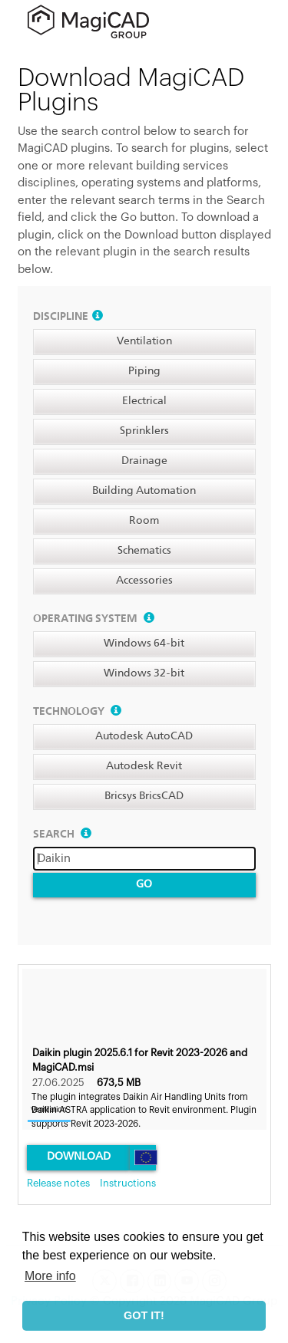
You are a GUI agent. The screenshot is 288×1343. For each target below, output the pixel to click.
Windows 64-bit (144, 643)
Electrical (144, 401)
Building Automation (144, 491)
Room (144, 520)
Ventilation (144, 341)
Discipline (68, 316)
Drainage (144, 461)
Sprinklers (144, 431)
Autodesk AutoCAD (144, 736)
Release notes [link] (58, 1183)
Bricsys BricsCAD (144, 796)
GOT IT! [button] (144, 1315)
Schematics (144, 550)
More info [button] (50, 1275)
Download (79, 1156)
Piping (144, 371)
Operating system (93, 619)
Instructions (128, 1183)
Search (62, 834)
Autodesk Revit (144, 766)
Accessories (144, 580)
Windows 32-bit (144, 673)
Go (144, 884)
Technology (77, 711)
